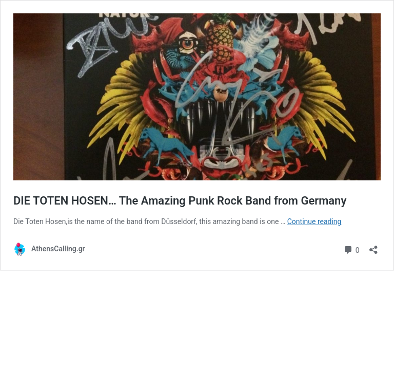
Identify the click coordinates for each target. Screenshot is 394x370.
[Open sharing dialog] (373, 246)
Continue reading (314, 221)
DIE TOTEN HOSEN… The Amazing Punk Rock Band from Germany (179, 200)
